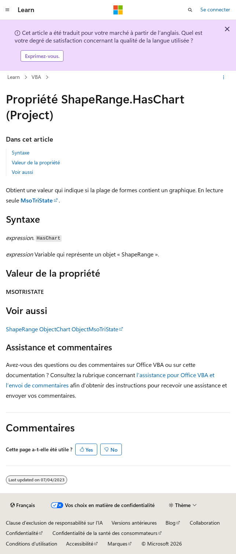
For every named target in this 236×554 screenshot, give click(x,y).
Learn (13, 76)
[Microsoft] (118, 10)
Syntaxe (20, 152)
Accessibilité (79, 543)
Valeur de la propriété (36, 162)
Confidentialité (22, 532)
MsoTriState (37, 200)
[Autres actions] (223, 77)
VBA (36, 76)
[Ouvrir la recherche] (190, 10)
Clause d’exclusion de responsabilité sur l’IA (54, 522)
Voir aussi (22, 171)
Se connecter (215, 9)
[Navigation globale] (7, 10)
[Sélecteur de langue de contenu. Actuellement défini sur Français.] (22, 505)
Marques (117, 543)
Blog (170, 522)
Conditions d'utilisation (31, 543)
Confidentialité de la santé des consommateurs (104, 532)
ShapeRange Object (31, 329)
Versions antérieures (134, 522)
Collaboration (205, 522)
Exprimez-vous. (42, 55)
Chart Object (72, 329)
